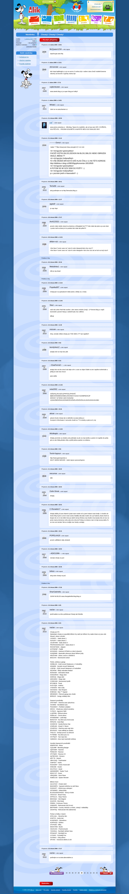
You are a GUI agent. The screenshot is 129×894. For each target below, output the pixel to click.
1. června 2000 (29, 39)
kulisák (34, 47)
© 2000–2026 (28, 890)
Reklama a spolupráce (97, 890)
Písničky (75, 890)
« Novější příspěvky (50, 40)
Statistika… (46, 884)
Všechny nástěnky (25, 60)
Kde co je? (39, 890)
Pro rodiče (46, 890)
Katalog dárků (83, 890)
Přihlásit (107, 9)
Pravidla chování (66, 890)
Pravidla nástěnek (25, 64)
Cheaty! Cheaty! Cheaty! (52, 34)
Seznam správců (55, 890)
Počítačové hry (24, 57)
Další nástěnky (26, 53)
